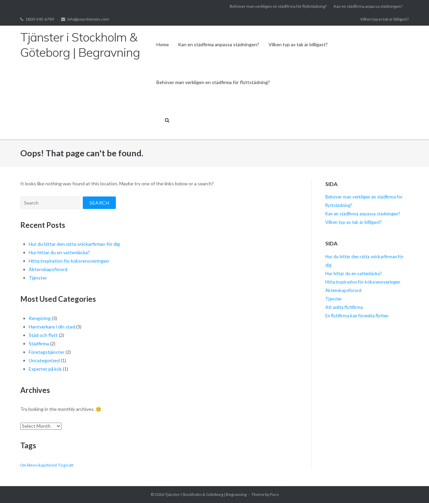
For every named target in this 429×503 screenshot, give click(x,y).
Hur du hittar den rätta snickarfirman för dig (74, 244)
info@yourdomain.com (88, 19)
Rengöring (40, 318)
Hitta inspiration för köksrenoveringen (69, 261)
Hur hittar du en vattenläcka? (59, 252)
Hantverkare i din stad (52, 326)
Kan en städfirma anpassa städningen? (368, 6)
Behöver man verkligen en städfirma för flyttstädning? (278, 6)
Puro (274, 494)
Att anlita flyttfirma (344, 307)
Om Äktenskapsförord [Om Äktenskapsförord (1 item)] (38, 465)
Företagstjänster (47, 352)
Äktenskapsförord (48, 269)
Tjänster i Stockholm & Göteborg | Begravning (206, 494)
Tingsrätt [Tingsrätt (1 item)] (66, 465)
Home (162, 44)
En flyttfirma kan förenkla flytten (357, 315)
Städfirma (39, 343)
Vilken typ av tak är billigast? (384, 19)
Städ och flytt (43, 335)
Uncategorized (44, 360)
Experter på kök (45, 369)
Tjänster (38, 278)
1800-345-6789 (39, 19)
